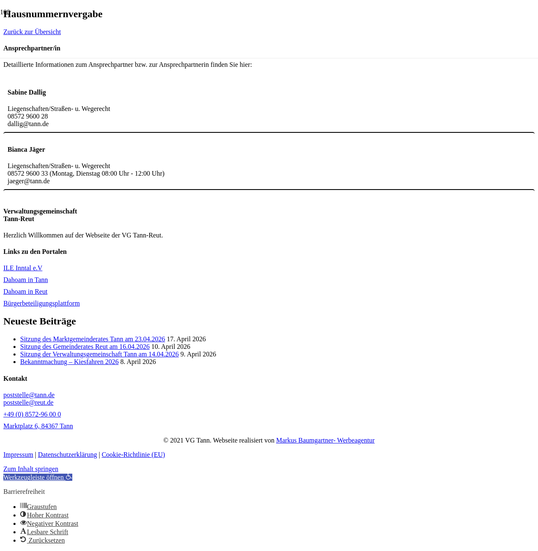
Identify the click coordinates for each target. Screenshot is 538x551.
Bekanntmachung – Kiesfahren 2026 (69, 361)
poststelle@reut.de (28, 402)
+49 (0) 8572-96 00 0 (32, 414)
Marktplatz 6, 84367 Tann (38, 426)
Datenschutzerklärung (67, 454)
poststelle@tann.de (29, 394)
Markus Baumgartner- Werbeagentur (325, 440)
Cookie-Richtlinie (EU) (133, 454)
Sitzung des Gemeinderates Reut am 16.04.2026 (85, 346)
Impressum (18, 454)
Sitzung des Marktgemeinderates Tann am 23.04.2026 (92, 339)
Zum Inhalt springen (30, 468)
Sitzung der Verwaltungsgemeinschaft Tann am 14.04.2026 (99, 354)
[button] (37, 477)
